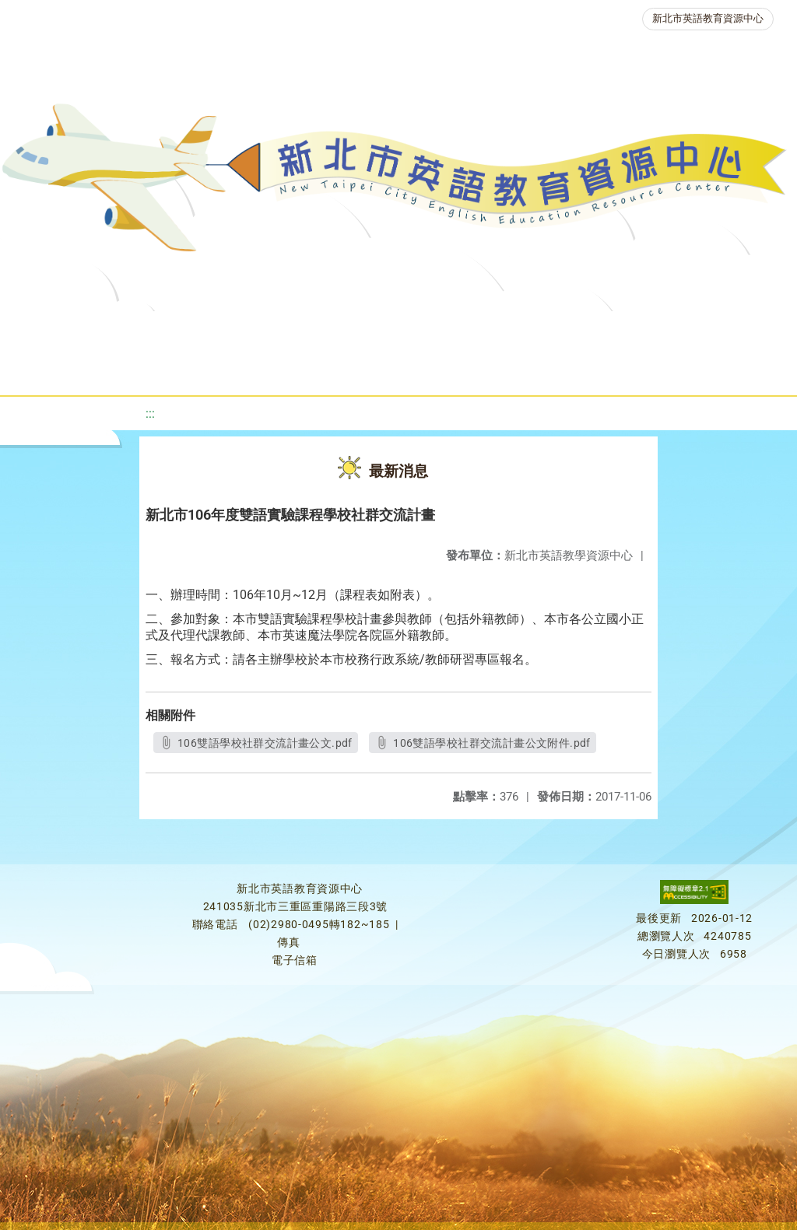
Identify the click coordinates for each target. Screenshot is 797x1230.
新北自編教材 (426, 330)
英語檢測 (623, 330)
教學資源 (323, 330)
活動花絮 (546, 369)
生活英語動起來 (342, 369)
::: (150, 413)
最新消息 (155, 330)
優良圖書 (530, 330)
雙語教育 (452, 369)
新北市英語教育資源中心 (708, 18)
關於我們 (61, 330)
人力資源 (233, 369)
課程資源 (230, 330)
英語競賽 (717, 330)
